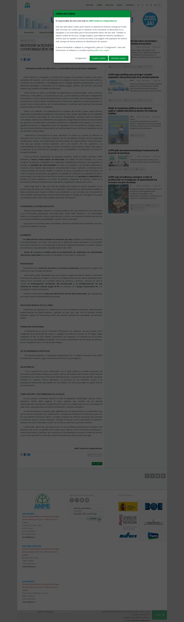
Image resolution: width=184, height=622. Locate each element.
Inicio (90, 5)
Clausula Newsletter (141, 614)
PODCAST (117, 32)
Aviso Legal (145, 611)
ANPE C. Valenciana (45, 611)
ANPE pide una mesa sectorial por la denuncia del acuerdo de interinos (135, 151)
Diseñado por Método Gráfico (137, 617)
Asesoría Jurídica (47, 32)
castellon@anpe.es (29, 567)
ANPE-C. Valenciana (143, 47)
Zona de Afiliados (101, 32)
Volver (97, 40)
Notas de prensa (28, 41)
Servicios (109, 5)
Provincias (30, 32)
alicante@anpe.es (28, 537)
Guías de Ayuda (65, 32)
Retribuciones (145, 67)
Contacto (130, 5)
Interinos (131, 169)
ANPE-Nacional (96, 55)
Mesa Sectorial (83, 32)
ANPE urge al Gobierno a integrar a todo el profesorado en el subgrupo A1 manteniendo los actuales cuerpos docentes (134, 180)
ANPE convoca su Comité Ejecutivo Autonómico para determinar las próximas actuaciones (132, 42)
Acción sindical (115, 67)
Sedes (119, 5)
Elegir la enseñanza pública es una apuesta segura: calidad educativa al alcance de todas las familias (134, 111)
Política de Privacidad (110, 611)
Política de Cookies (130, 611)
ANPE (99, 5)
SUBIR (160, 615)
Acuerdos (142, 169)
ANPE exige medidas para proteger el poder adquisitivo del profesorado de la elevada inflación (133, 76)
